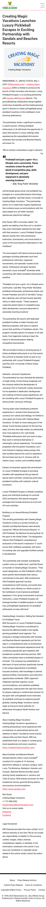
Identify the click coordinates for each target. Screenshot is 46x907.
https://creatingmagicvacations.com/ (18, 747)
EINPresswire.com (16, 84)
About (12, 880)
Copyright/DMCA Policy (11, 890)
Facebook (6, 815)
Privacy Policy (30, 890)
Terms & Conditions (33, 885)
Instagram (6, 812)
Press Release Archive (26, 880)
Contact (41, 890)
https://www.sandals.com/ (14, 789)
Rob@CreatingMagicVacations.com (17, 805)
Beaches (21, 98)
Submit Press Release (13, 885)
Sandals (10, 98)
